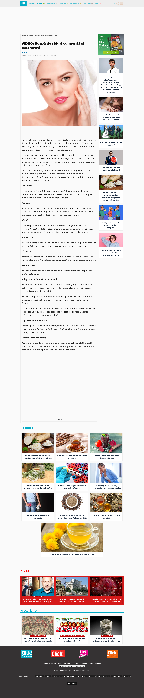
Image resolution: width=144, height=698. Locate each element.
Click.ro (48, 676)
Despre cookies (87, 664)
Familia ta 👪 (88, 3)
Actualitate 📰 (52, 3)
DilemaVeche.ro (103, 676)
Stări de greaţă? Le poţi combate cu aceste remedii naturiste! (106, 487)
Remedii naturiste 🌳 (37, 3)
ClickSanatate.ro (73, 676)
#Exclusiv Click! (38, 596)
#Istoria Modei (106, 635)
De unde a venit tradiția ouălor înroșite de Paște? (72, 639)
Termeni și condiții (49, 664)
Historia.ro (28, 610)
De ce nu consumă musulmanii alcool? (111, 169)
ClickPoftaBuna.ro (59, 676)
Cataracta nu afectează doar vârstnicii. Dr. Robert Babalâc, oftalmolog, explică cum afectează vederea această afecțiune (111, 84)
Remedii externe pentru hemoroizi (38, 516)
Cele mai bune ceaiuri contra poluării (106, 516)
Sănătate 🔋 (63, 3)
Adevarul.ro (40, 676)
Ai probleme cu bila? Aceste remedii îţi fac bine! (72, 554)
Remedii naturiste (35, 35)
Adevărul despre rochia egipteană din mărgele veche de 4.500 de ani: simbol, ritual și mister (106, 639)
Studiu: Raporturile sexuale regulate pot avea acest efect (111, 117)
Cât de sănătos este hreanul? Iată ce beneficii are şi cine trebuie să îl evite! (111, 196)
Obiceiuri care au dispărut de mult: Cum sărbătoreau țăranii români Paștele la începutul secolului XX (37, 639)
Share (25, 52)
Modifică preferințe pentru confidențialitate (72, 666)
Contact (98, 664)
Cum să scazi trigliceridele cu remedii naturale (72, 487)
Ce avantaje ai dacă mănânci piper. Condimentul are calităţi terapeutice (72, 516)
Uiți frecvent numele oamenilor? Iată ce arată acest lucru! (111, 252)
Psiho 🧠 (98, 3)
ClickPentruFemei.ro (88, 676)
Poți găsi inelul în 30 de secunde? (111, 143)
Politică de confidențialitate (69, 664)
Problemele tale (51, 35)
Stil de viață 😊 (75, 3)
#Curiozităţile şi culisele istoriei (72, 635)
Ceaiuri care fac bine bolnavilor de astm (72, 457)
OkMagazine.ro (116, 676)
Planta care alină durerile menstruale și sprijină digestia (38, 487)
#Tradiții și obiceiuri (38, 635)
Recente (26, 428)
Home (24, 35)
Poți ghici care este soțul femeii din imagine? (111, 225)
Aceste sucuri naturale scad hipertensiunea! (106, 457)
